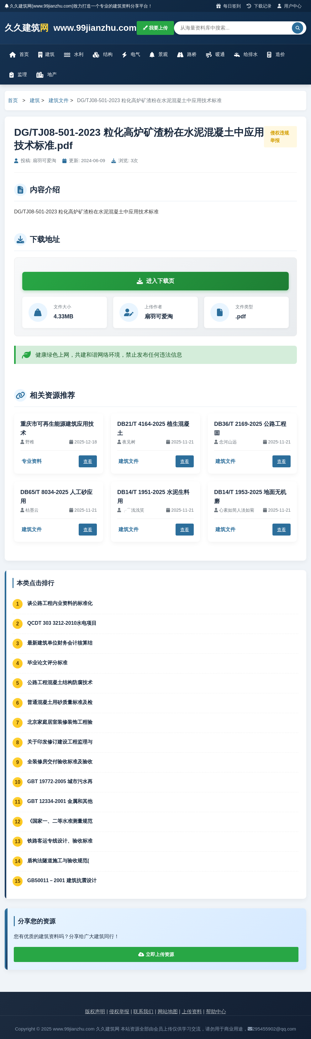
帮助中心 (216, 1011)
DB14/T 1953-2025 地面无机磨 (250, 496)
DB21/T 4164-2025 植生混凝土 (153, 428)
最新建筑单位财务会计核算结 (59, 643)
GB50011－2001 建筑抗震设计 (62, 880)
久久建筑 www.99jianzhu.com (71, 28)
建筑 (46, 55)
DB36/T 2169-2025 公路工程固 (250, 428)
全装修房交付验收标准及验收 (59, 761)
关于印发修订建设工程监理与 (59, 742)
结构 (102, 55)
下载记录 (259, 5)
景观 (159, 55)
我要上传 (155, 27)
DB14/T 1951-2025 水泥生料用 (153, 496)
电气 (131, 55)
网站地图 (168, 1011)
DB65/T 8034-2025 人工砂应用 (56, 496)
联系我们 (143, 1011)
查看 (87, 461)
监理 (18, 75)
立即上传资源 (156, 954)
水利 (73, 55)
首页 (19, 55)
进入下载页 (155, 281)
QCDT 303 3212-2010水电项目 (62, 623)
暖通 (215, 55)
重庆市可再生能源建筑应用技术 (57, 428)
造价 (276, 55)
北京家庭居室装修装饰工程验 (59, 722)
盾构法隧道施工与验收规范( (58, 860)
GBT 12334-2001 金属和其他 (59, 801)
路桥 (187, 55)
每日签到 (228, 5)
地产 (46, 75)
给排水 (246, 55)
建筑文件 (59, 100)
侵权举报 (119, 1011)
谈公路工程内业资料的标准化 (59, 603)
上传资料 (192, 1011)
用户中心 (289, 5)
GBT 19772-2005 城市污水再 (59, 781)
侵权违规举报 (279, 136)
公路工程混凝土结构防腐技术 (59, 682)
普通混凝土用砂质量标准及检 (59, 702)
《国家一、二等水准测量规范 (59, 821)
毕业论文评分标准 (47, 662)
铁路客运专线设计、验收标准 (59, 841)
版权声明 (95, 1011)
